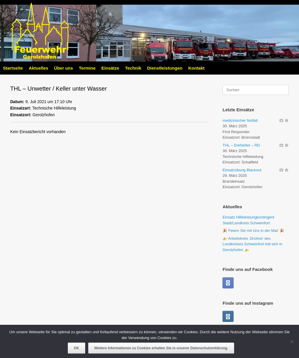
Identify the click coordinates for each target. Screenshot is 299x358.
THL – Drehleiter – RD (241, 145)
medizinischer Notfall (240, 120)
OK (76, 348)
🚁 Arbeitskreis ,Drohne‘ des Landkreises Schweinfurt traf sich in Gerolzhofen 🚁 (252, 244)
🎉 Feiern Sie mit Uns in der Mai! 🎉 (253, 230)
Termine (87, 68)
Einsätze (110, 68)
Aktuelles (38, 68)
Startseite (13, 68)
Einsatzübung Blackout (241, 170)
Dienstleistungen (164, 68)
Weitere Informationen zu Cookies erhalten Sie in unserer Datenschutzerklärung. (161, 348)
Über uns (63, 68)
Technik (133, 68)
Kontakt (196, 68)
